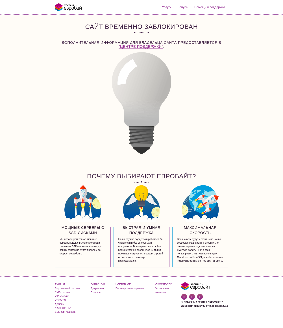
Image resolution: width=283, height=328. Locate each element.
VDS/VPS (60, 300)
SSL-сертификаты (65, 311)
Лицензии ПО (63, 307)
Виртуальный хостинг (67, 288)
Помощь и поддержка (209, 7)
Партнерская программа (130, 288)
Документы (97, 288)
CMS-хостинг (62, 292)
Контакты (160, 292)
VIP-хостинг (62, 296)
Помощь (96, 292)
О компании (162, 288)
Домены (59, 304)
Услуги (166, 7)
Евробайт (69, 7)
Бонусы (183, 7)
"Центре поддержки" (141, 47)
